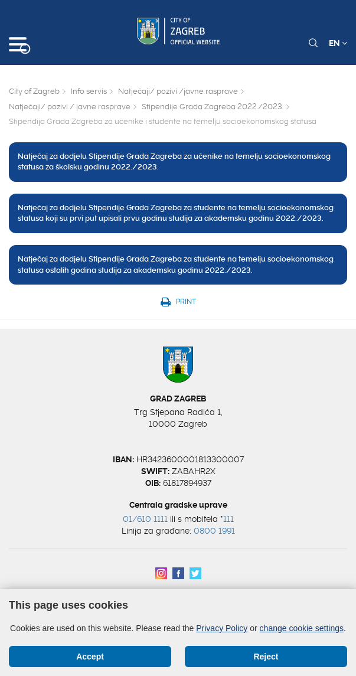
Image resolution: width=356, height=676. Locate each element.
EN (338, 43)
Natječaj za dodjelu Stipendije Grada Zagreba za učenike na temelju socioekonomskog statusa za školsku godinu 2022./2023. (174, 162)
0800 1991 (214, 530)
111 (228, 519)
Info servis (89, 91)
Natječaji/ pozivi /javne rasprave (178, 91)
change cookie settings (302, 628)
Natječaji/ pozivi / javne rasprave (69, 106)
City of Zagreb (34, 91)
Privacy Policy (221, 628)
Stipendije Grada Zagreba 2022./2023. (212, 106)
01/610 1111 (145, 519)
